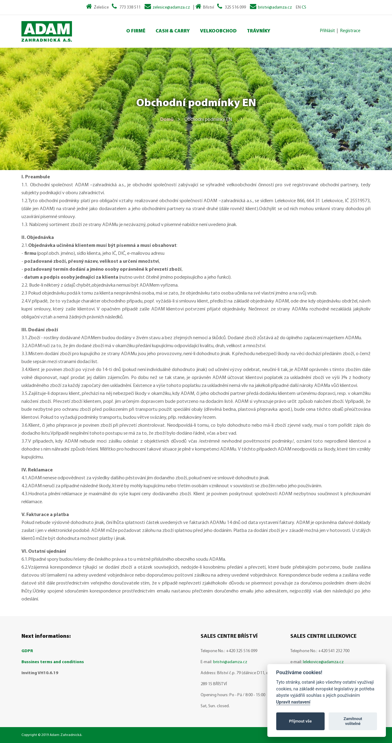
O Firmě (135, 31)
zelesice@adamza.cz (171, 7)
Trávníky (258, 31)
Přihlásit (327, 31)
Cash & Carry (173, 31)
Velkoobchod (218, 31)
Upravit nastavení (293, 702)
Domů (166, 119)
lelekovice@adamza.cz (323, 662)
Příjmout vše (300, 721)
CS (304, 7)
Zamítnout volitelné (353, 721)
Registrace (350, 31)
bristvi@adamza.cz (275, 7)
